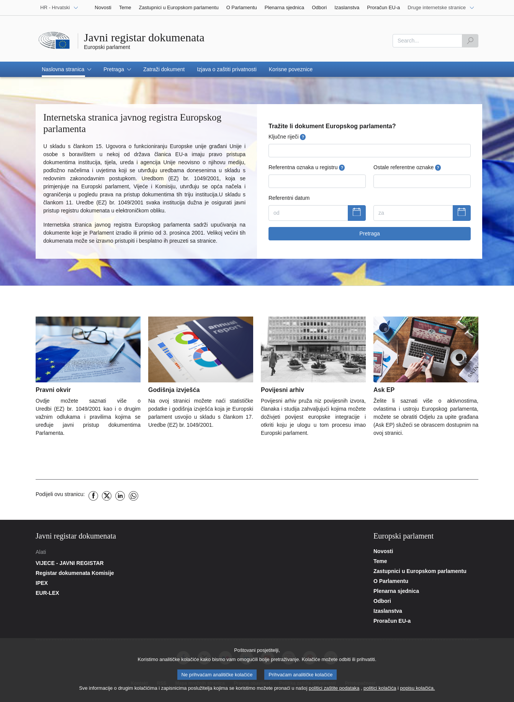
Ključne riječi (287, 137)
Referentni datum (288, 198)
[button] (66, 69)
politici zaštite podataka (334, 690)
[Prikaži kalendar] (357, 213)
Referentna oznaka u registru (306, 167)
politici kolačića (379, 690)
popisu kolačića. (417, 690)
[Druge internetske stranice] (441, 7)
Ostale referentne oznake (407, 167)
